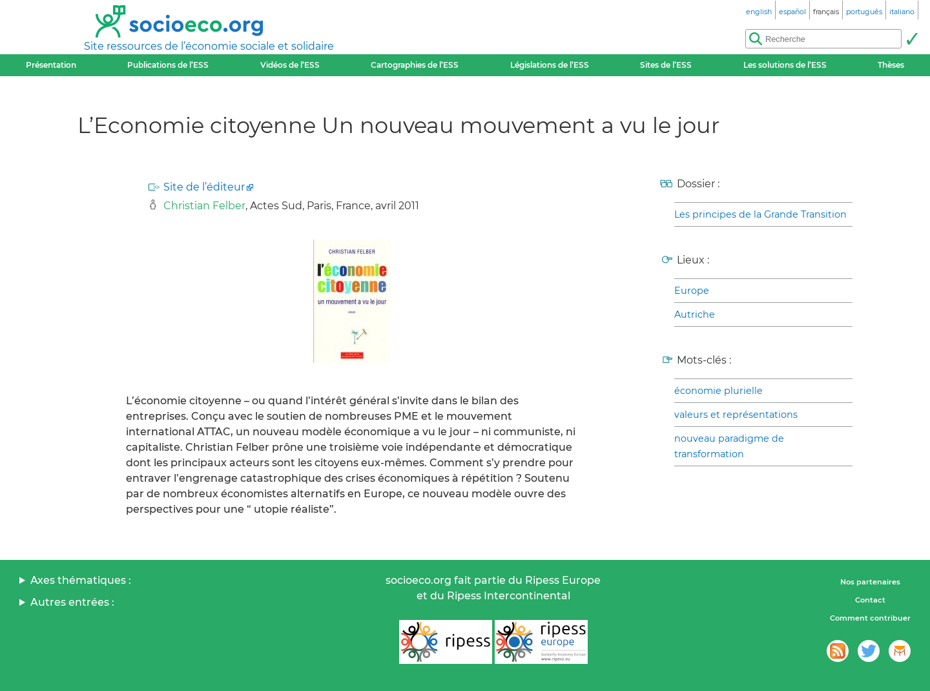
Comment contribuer (870, 618)
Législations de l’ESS (549, 65)
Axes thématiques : (80, 580)
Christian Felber (204, 206)
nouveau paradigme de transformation (729, 446)
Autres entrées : (72, 602)
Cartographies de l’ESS (415, 65)
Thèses (891, 65)
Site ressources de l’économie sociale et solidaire (209, 46)
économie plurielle (718, 391)
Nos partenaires (870, 581)
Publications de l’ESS (168, 65)
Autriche (694, 314)
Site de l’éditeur (204, 187)
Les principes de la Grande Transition (760, 214)
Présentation (51, 65)
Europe (691, 290)
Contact (870, 599)
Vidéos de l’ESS (290, 65)
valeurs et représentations (736, 414)
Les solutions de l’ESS (785, 65)
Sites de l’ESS (666, 65)
